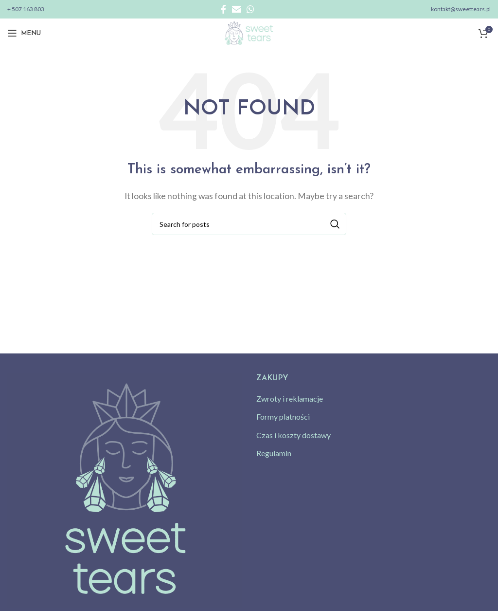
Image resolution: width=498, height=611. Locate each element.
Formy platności (283, 416)
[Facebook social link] (223, 9)
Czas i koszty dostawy (293, 435)
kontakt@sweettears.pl (461, 9)
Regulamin (273, 453)
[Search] (249, 224)
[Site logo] (249, 32)
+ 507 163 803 (25, 9)
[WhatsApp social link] (250, 9)
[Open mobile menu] (24, 33)
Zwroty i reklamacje (289, 398)
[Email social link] (236, 9)
